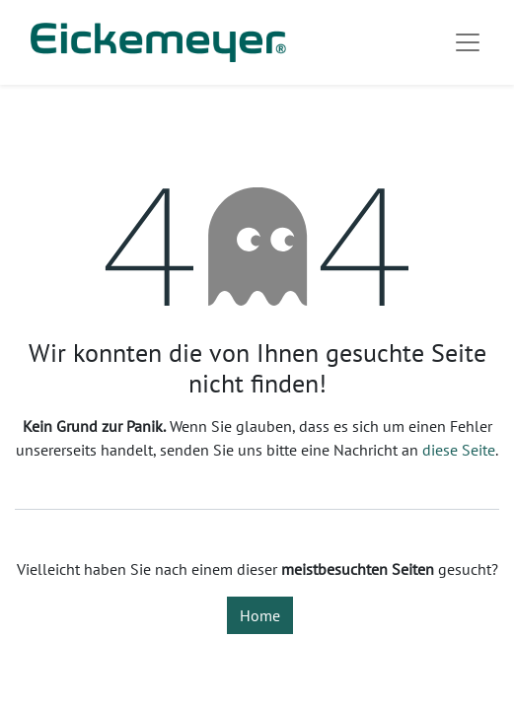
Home (260, 615)
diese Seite (458, 450)
